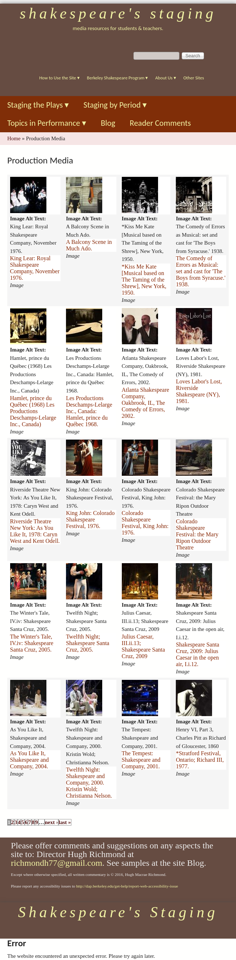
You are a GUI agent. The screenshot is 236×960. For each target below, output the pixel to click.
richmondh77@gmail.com (56, 863)
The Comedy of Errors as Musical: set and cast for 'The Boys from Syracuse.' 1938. (200, 271)
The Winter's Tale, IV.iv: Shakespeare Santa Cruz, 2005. (32, 643)
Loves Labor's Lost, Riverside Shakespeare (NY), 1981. (199, 391)
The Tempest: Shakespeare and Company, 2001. (141, 759)
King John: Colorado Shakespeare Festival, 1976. (90, 519)
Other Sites (193, 77)
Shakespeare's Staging (118, 13)
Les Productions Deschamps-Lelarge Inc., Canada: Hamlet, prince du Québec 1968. (89, 411)
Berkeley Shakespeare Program (117, 77)
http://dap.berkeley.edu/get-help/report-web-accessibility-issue (127, 886)
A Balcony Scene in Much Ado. (89, 245)
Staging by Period (115, 105)
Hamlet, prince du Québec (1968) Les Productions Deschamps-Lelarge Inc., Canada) (33, 411)
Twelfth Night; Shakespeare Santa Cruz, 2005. (87, 643)
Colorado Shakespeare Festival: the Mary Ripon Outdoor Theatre (197, 534)
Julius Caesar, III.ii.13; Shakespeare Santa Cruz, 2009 (143, 646)
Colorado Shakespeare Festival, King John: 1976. (145, 523)
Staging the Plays (38, 105)
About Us (165, 77)
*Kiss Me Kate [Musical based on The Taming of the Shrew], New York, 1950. (144, 279)
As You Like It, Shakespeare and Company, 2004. (29, 759)
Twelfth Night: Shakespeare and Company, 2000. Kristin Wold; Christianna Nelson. (89, 782)
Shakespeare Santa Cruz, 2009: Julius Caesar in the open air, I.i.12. (197, 654)
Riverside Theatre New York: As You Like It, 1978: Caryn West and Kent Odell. (35, 531)
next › (51, 822)
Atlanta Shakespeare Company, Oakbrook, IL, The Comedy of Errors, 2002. (145, 403)
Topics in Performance (46, 123)
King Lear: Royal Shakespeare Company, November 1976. (35, 268)
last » (65, 822)
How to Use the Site (59, 77)
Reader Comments (160, 123)
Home (14, 138)
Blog (108, 123)
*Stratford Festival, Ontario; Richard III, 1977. (200, 759)
